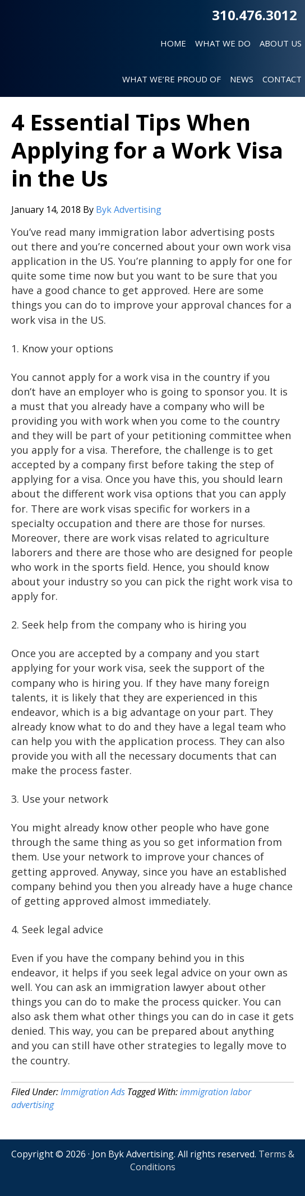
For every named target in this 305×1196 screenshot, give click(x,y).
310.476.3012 (254, 15)
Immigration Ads (93, 1092)
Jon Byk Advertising (43, 39)
